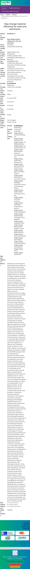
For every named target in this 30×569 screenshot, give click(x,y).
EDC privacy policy (15, 567)
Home (2, 14)
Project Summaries (14, 8)
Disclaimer (26, 525)
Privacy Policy (25, 526)
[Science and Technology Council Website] (7, 533)
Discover (4, 8)
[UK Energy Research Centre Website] (22, 538)
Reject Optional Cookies (15, 564)
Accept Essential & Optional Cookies (15, 561)
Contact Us (26, 523)
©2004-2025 (25, 528)
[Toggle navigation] (27, 2)
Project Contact (18, 133)
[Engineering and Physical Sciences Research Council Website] (22, 533)
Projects (8, 14)
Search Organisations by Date (10, 11)
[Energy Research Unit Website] (8, 538)
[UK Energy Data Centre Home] (6, 3)
